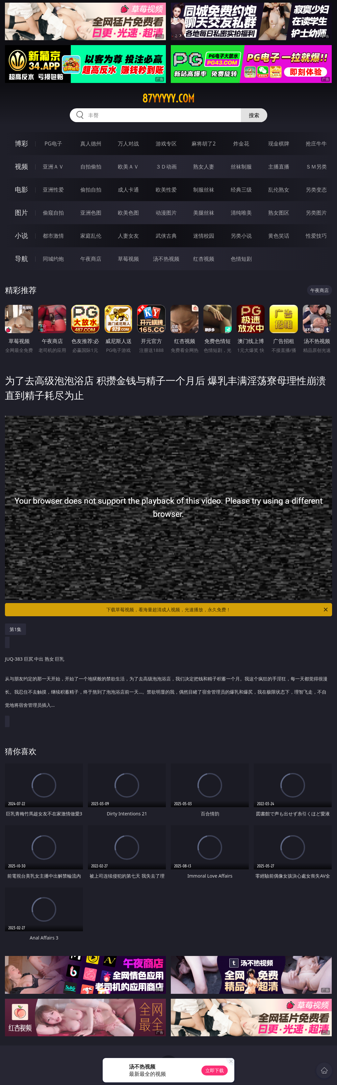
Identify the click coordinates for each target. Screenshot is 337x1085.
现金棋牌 (278, 143)
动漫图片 (166, 212)
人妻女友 (128, 235)
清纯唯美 (241, 212)
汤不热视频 (166, 258)
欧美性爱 (166, 189)
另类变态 (316, 189)
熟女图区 (278, 212)
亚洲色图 (90, 212)
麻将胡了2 (204, 143)
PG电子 (53, 143)
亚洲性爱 (53, 189)
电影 (21, 189)
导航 (21, 258)
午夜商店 (90, 258)
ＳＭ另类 (316, 166)
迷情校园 (203, 235)
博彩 (21, 143)
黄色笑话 (278, 235)
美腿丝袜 (203, 212)
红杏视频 (203, 258)
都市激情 (53, 235)
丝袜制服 (241, 166)
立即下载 (214, 1070)
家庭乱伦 (90, 235)
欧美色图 (128, 212)
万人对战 (128, 143)
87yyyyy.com (168, 98)
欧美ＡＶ (128, 166)
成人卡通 (128, 189)
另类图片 (316, 212)
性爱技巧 (316, 235)
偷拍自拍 (90, 189)
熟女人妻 (203, 166)
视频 (21, 166)
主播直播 (278, 166)
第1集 (15, 629)
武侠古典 (166, 235)
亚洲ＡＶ (53, 166)
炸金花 (241, 143)
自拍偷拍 (90, 166)
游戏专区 (166, 143)
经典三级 (241, 189)
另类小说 (241, 235)
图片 (21, 212)
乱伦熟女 (278, 189)
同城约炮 (53, 258)
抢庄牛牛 (316, 143)
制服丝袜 (203, 189)
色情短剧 (241, 258)
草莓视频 (128, 258)
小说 (21, 235)
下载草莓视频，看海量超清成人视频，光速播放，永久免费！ (217, 610)
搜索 (254, 115)
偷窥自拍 (53, 212)
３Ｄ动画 (166, 166)
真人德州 (90, 143)
